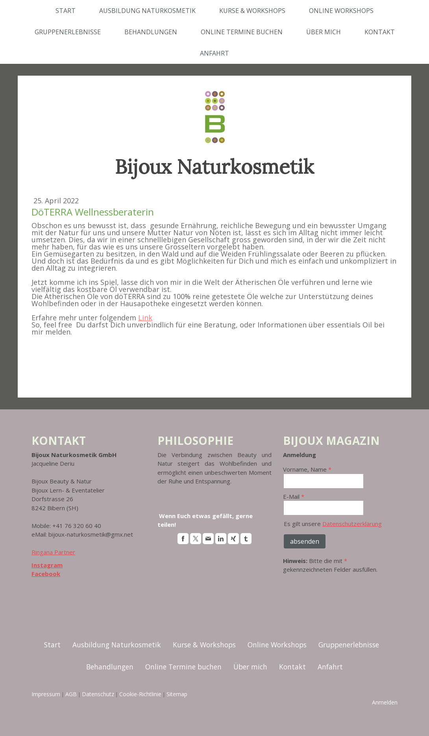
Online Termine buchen (242, 32)
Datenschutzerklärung (352, 524)
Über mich (323, 32)
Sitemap (176, 694)
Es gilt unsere (333, 524)
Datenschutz (98, 694)
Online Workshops (341, 10)
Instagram (47, 565)
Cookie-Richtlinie (140, 694)
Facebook (45, 574)
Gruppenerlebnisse (68, 32)
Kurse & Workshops (252, 10)
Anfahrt (214, 53)
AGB (71, 694)
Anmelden (385, 702)
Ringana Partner (53, 552)
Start (65, 10)
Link (145, 317)
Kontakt (379, 32)
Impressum (45, 694)
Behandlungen (150, 32)
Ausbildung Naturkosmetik (147, 10)
